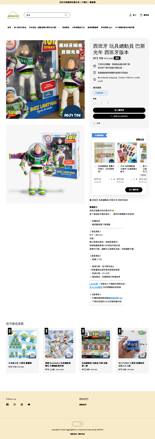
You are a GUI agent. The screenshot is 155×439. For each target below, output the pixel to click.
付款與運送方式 (78, 27)
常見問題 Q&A (106, 27)
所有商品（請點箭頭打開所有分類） (43, 27)
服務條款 (73, 434)
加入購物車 (119, 110)
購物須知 (81, 434)
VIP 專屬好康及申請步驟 (124, 27)
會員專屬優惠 (93, 27)
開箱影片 (93, 207)
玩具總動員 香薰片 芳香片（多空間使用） (104, 169)
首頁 (9, 27)
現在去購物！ (94, 2)
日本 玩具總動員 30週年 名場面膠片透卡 (127, 169)
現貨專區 (65, 27)
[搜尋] (66, 15)
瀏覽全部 (140, 139)
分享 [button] (96, 123)
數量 (94, 98)
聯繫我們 (82, 405)
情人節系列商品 (20, 27)
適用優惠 (97, 87)
